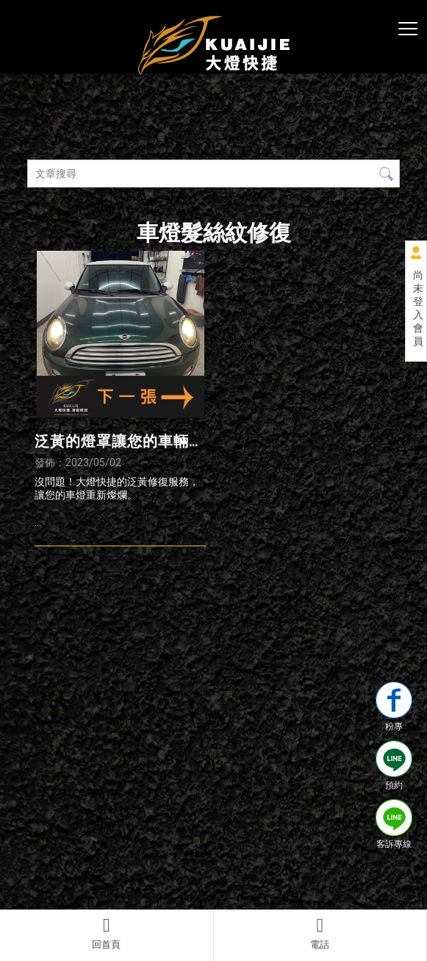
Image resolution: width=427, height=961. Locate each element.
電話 (320, 933)
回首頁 (106, 933)
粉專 (394, 707)
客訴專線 (394, 824)
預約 (394, 765)
